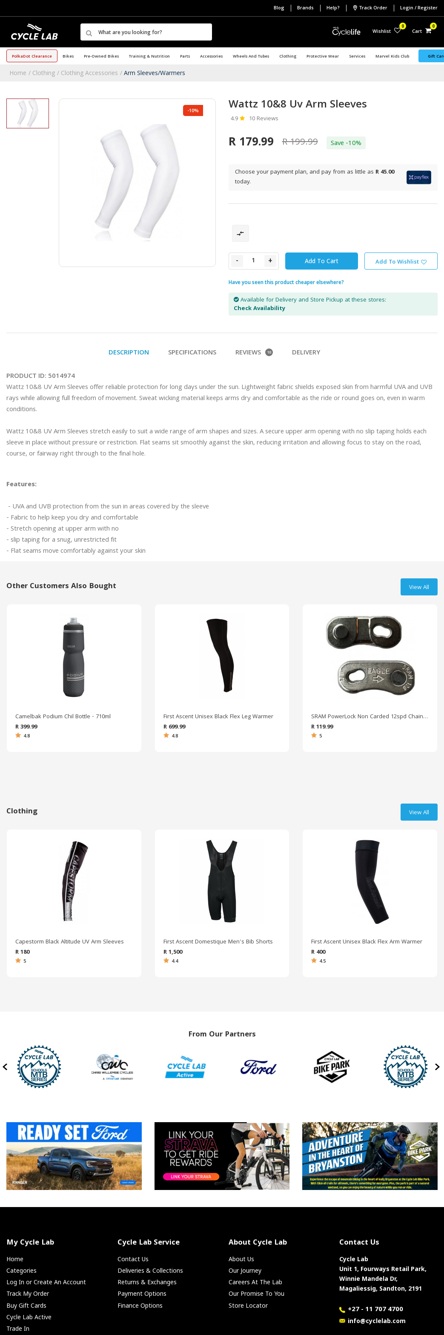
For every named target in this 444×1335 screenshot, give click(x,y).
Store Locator (248, 1305)
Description (129, 353)
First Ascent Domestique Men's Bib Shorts (218, 942)
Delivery (306, 353)
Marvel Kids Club (392, 56)
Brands (305, 8)
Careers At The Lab (255, 1282)
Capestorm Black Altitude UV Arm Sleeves (69, 942)
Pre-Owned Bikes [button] (101, 56)
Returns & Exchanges (147, 1282)
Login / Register (419, 8)
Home (17, 73)
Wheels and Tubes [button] (251, 56)
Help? (333, 8)
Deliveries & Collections (150, 1270)
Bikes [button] (68, 56)
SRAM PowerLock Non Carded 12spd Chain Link (370, 717)
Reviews (254, 353)
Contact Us (133, 1259)
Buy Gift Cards (26, 1305)
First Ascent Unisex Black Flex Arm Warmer (366, 942)
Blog (279, 8)
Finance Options (140, 1305)
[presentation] (5, 1067)
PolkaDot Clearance (32, 56)
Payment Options (141, 1293)
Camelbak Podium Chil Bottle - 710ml (63, 717)
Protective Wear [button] (323, 56)
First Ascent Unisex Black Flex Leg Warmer (218, 717)
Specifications (192, 353)
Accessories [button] (211, 56)
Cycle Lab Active (29, 1317)
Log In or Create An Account (46, 1282)
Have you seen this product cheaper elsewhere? (286, 282)
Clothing (43, 73)
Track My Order (27, 1293)
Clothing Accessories (89, 73)
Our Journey (245, 1270)
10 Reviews (263, 119)
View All (419, 587)
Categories (21, 1270)
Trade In (17, 1328)
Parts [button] (185, 56)
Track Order (369, 8)
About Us (241, 1259)
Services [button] (357, 56)
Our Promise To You (256, 1293)
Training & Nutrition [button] (149, 56)
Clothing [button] (287, 56)
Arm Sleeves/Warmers (154, 73)
